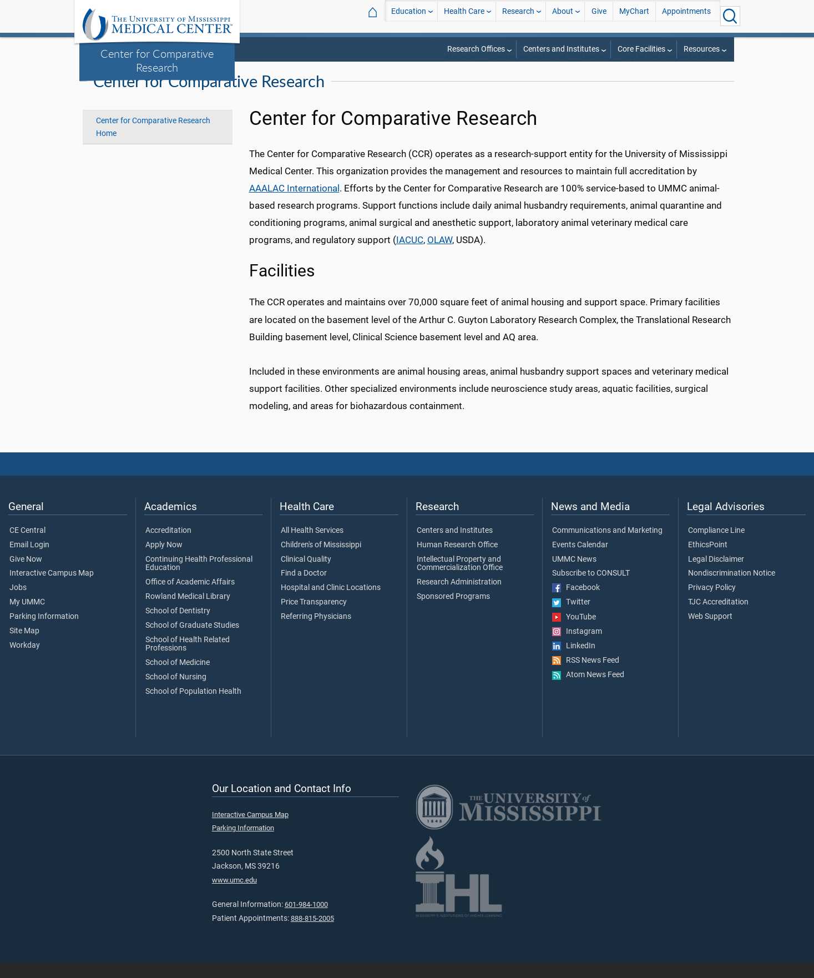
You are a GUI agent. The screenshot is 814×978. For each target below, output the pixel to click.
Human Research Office (457, 560)
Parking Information (44, 631)
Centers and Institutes (561, 49)
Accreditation (168, 545)
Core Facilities (641, 49)
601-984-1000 (306, 919)
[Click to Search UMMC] (730, 16)
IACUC (409, 254)
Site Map (24, 646)
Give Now (25, 574)
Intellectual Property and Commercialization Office (460, 579)
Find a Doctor (304, 588)
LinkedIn (573, 661)
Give (598, 16)
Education (408, 16)
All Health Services (312, 545)
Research (518, 16)
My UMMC (27, 617)
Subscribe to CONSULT (591, 588)
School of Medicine (177, 677)
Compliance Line (716, 545)
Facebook (576, 602)
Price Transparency (314, 617)
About (562, 16)
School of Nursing (175, 692)
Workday (24, 660)
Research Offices (476, 49)
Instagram (577, 646)
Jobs (18, 602)
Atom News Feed (588, 690)
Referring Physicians (316, 631)
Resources (702, 49)
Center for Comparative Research (157, 60)
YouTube (574, 632)
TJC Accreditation (718, 617)
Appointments (686, 16)
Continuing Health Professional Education (198, 579)
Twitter (571, 617)
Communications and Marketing (607, 545)
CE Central (27, 545)
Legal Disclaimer (716, 574)
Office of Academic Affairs (190, 597)
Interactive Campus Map (51, 588)
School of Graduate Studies (192, 640)
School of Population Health (193, 706)
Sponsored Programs (453, 611)
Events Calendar (580, 560)
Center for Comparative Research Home (153, 142)
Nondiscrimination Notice (731, 588)
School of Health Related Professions (187, 659)
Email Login (29, 560)
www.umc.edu (234, 895)
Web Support (710, 631)
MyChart (634, 16)
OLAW (439, 254)
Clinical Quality (306, 574)
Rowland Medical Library (187, 611)
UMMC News (574, 574)
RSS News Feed (585, 675)
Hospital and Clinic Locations (331, 602)
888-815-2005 (312, 933)
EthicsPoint (707, 560)
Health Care (464, 16)
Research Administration (459, 597)
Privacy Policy (712, 602)
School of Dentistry (177, 626)
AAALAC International (294, 203)
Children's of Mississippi (321, 560)
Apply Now (164, 560)
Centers (594, 72)
